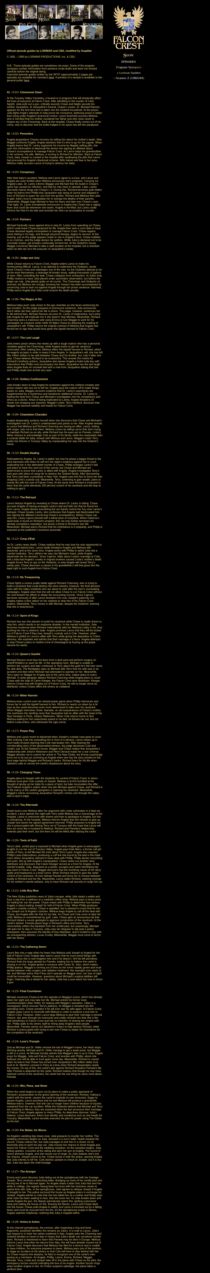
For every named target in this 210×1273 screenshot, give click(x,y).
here (51, 77)
